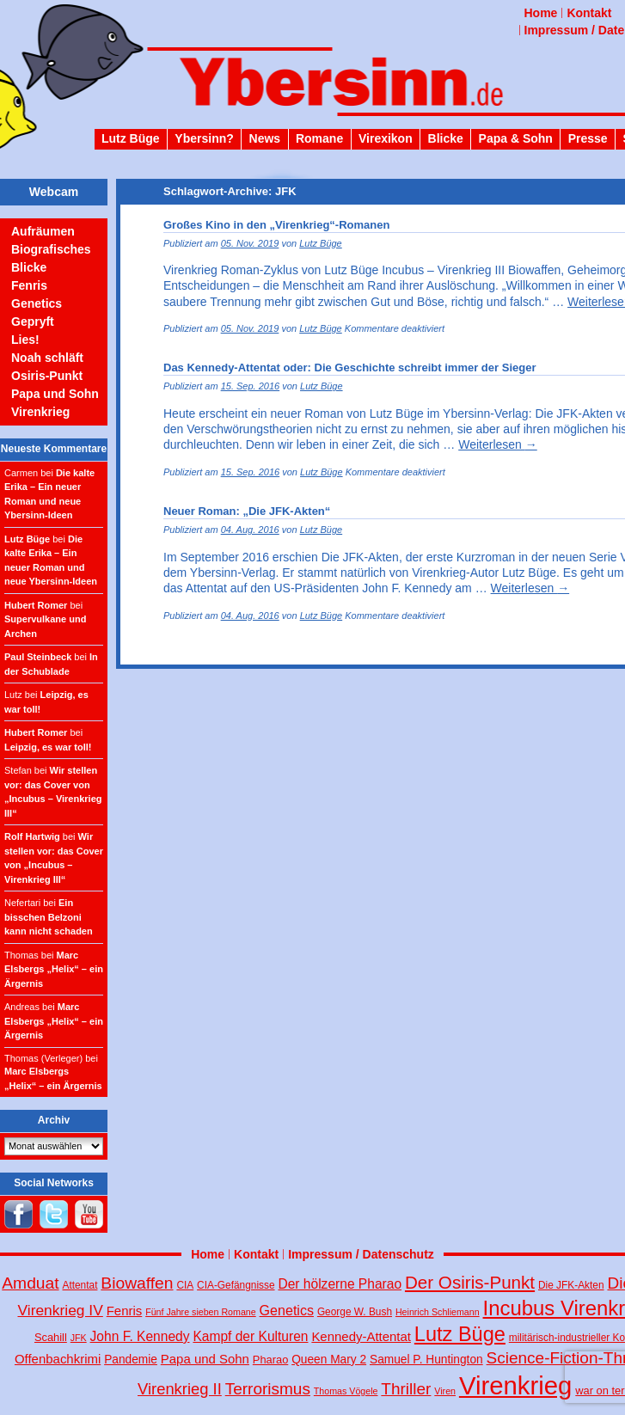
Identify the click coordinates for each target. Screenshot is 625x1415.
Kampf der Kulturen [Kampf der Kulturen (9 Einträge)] (250, 1336)
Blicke (445, 138)
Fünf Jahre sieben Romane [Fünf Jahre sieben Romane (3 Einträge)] (200, 1312)
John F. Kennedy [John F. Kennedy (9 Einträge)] (140, 1336)
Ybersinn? (204, 138)
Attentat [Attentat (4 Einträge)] (80, 1285)
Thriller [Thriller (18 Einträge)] (406, 1389)
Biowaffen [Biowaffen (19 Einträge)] (137, 1283)
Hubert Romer (35, 605)
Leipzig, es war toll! (47, 747)
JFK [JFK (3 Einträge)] (78, 1337)
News (265, 138)
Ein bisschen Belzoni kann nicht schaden (48, 916)
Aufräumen (43, 231)
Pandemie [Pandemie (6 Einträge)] (130, 1359)
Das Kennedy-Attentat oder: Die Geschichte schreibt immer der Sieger (349, 367)
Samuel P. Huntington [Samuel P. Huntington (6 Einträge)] (426, 1359)
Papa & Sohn (516, 138)
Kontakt (589, 13)
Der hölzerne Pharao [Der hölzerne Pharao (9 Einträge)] (339, 1284)
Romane (319, 138)
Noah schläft (47, 357)
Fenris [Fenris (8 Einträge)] (125, 1310)
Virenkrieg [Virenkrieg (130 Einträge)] (516, 1385)
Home (541, 13)
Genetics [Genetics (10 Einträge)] (287, 1310)
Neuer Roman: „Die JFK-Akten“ (246, 511)
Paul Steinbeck (37, 657)
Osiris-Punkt (47, 376)
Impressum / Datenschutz (361, 1254)
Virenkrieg (40, 412)
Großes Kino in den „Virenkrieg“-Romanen (276, 224)
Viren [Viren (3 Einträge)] (445, 1391)
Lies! (25, 339)
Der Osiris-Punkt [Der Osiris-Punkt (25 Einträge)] (470, 1282)
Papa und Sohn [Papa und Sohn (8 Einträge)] (205, 1358)
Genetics (36, 303)
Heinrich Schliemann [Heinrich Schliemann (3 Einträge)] (437, 1312)
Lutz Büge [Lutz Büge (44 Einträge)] (460, 1334)
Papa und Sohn (55, 394)
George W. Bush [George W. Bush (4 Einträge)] (354, 1312)
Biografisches (51, 249)
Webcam (53, 192)
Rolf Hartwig (32, 836)
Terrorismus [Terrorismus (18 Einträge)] (267, 1389)
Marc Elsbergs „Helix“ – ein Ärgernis (53, 969)
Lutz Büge (130, 138)
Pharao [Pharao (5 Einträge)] (270, 1359)
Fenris (29, 285)
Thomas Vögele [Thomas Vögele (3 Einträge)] (346, 1391)
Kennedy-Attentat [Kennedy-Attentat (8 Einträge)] (361, 1336)
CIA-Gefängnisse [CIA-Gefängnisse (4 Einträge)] (235, 1285)
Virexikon (385, 138)
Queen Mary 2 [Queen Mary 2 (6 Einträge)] (328, 1359)
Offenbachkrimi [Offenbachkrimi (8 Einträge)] (58, 1358)
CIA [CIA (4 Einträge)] (184, 1285)
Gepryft (32, 321)
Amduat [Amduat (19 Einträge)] (30, 1283)
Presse (588, 138)
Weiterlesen (497, 444)
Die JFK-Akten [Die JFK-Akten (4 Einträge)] (571, 1285)
